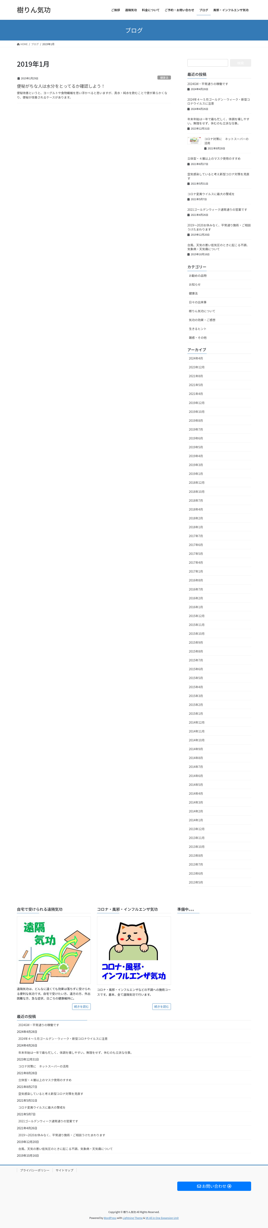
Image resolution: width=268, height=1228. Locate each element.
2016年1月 (196, 607)
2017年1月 (196, 571)
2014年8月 (196, 758)
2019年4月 (196, 456)
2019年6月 (196, 438)
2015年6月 (196, 669)
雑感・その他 (198, 337)
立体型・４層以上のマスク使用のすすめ (214, 158)
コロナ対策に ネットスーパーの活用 (226, 141)
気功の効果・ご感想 (202, 320)
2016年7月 (196, 589)
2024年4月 (196, 358)
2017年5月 (196, 553)
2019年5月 (196, 447)
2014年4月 (196, 793)
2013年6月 (196, 873)
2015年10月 (197, 633)
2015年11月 (197, 625)
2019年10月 (197, 411)
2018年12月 (197, 482)
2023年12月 (197, 367)
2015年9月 (196, 642)
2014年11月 (197, 731)
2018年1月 (196, 527)
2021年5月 (196, 385)
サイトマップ (64, 1170)
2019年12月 (197, 403)
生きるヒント (198, 329)
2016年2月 (196, 598)
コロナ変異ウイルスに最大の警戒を (211, 194)
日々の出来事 (198, 302)
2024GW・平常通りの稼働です (207, 84)
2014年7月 (196, 767)
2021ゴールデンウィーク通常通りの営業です (217, 209)
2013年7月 (196, 864)
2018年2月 (196, 518)
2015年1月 (196, 713)
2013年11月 (197, 838)
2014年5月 (196, 784)
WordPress (110, 1218)
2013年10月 (197, 846)
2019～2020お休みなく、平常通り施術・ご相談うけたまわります (219, 227)
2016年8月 (196, 580)
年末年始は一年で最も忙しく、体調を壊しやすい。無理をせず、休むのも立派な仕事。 (218, 121)
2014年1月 (196, 820)
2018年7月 (196, 500)
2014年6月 (196, 776)
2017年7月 (196, 536)
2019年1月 (196, 473)
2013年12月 (197, 829)
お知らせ (195, 284)
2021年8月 (196, 376)
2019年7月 (196, 429)
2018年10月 (197, 491)
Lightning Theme (133, 1218)
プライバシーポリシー (35, 1170)
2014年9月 (196, 749)
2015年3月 (196, 696)
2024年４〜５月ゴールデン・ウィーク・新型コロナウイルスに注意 (218, 101)
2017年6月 (196, 545)
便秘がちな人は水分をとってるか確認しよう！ (61, 86)
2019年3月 (196, 465)
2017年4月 (196, 562)
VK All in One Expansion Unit (162, 1218)
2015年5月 (196, 678)
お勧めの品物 (198, 275)
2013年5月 (196, 882)
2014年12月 (197, 722)
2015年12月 (197, 616)
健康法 (164, 78)
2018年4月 (196, 509)
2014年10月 (197, 740)
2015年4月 (196, 687)
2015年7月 (196, 660)
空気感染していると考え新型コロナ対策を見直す (218, 176)
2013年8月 (196, 855)
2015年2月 (196, 704)
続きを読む (81, 1006)
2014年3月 (196, 802)
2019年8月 (196, 420)
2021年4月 (196, 394)
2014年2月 (196, 811)
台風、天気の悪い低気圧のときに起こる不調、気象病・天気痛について (218, 247)
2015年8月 (196, 651)
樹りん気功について (202, 311)
